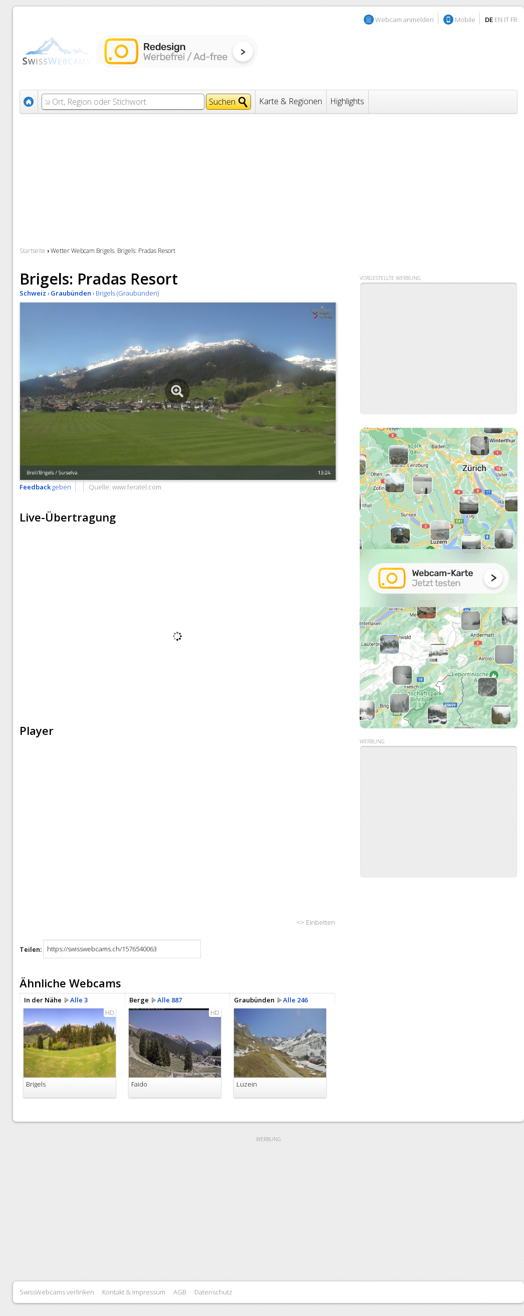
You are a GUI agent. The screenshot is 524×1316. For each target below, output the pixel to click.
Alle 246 (295, 999)
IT (506, 19)
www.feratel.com (136, 486)
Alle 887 (169, 999)
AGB (179, 1291)
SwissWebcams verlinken (57, 1291)
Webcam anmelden (404, 19)
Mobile (465, 19)
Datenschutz (213, 1291)
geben (45, 486)
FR (513, 19)
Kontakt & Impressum (133, 1291)
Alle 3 (79, 999)
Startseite (33, 250)
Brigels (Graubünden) (127, 293)
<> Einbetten (316, 922)
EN (498, 19)
